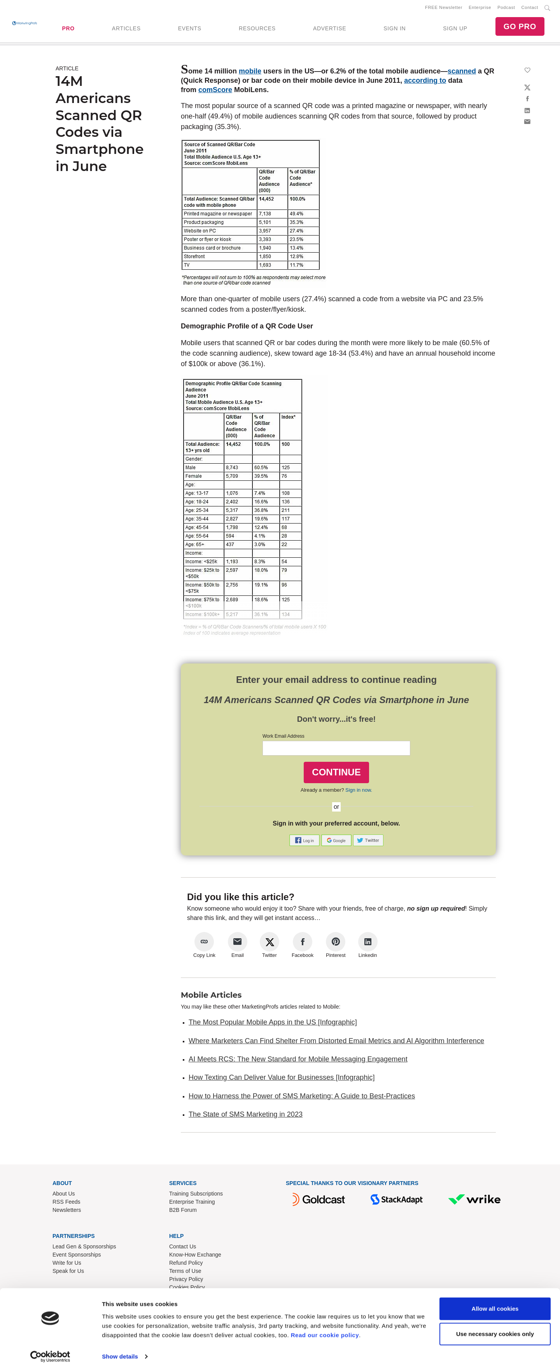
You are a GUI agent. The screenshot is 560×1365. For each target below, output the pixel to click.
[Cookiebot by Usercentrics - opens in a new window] (50, 1350)
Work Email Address (283, 737)
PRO (68, 29)
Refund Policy (186, 1264)
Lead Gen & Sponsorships (84, 1248)
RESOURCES (257, 29)
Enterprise (480, 8)
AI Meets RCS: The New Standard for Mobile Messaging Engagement (298, 1061)
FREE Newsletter (443, 8)
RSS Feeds (66, 1203)
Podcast (506, 8)
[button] (305, 841)
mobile (250, 73)
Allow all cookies (495, 1302)
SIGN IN (394, 29)
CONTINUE (336, 773)
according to (425, 82)
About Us (63, 1195)
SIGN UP (455, 29)
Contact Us (182, 1248)
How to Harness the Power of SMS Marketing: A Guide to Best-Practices (302, 1097)
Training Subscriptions (196, 1195)
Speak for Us (68, 1272)
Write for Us (66, 1264)
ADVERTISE (329, 29)
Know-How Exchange (195, 1256)
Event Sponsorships (76, 1256)
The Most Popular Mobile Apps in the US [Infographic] (273, 1024)
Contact (530, 8)
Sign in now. (358, 791)
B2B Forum (183, 1211)
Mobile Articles (211, 996)
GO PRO (520, 27)
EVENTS (189, 29)
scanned (462, 73)
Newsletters (66, 1211)
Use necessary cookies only (495, 1327)
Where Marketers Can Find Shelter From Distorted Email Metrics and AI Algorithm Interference (336, 1042)
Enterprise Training (192, 1203)
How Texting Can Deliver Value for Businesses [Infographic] (282, 1079)
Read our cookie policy (325, 1328)
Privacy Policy (186, 1281)
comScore (215, 91)
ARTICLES (126, 29)
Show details (120, 1349)
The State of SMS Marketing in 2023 (246, 1116)
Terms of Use (185, 1272)
